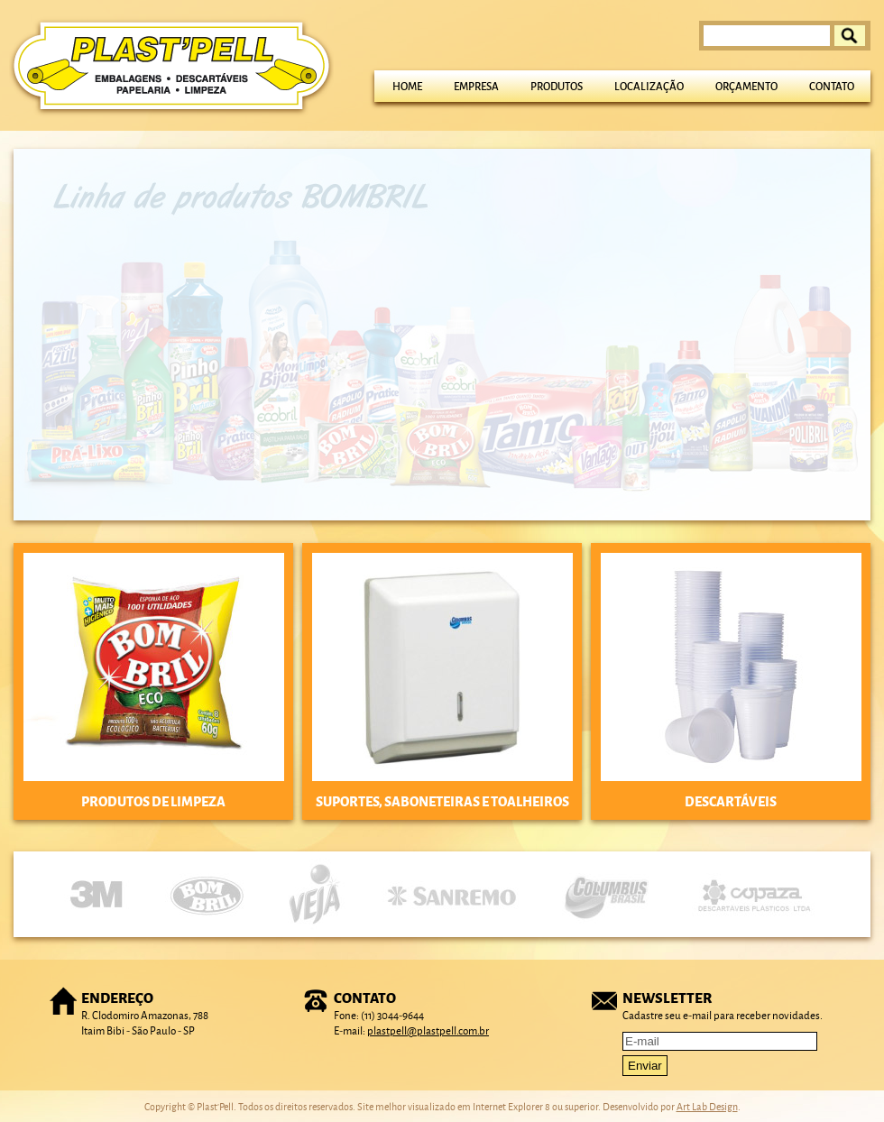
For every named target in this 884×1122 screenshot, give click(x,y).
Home (407, 86)
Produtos (556, 86)
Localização (649, 86)
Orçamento (746, 86)
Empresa (476, 86)
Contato (831, 86)
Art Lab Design (707, 1106)
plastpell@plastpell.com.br (428, 1030)
